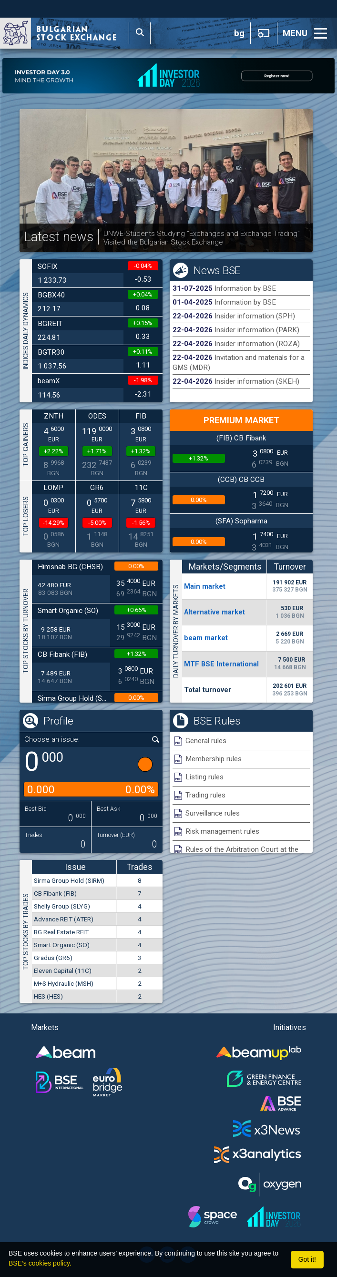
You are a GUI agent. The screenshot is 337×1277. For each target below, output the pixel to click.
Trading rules (205, 795)
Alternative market (214, 612)
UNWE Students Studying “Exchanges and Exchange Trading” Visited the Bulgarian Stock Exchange (201, 237)
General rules (205, 740)
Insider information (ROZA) (257, 343)
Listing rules (204, 777)
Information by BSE (245, 288)
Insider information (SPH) (254, 316)
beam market (206, 637)
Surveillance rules (212, 813)
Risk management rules (222, 831)
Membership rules (213, 759)
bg (239, 33)
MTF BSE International (221, 664)
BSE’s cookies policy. (40, 1263)
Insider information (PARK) (256, 330)
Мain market (204, 586)
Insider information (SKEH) (256, 381)
